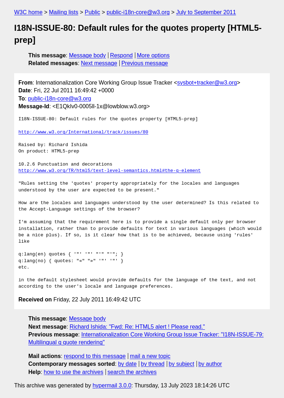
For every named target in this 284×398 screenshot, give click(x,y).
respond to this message (94, 356)
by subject (181, 364)
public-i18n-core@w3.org (138, 12)
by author (210, 364)
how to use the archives (73, 372)
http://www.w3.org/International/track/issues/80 (83, 132)
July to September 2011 (206, 12)
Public (92, 12)
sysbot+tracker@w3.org (207, 83)
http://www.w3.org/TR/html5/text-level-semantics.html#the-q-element (109, 171)
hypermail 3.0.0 (111, 385)
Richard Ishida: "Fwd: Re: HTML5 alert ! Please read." (137, 327)
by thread (153, 364)
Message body (87, 55)
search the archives (132, 372)
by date (127, 364)
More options (153, 55)
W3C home (28, 12)
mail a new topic (150, 356)
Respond (121, 55)
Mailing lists (63, 12)
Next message (99, 63)
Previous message (144, 63)
